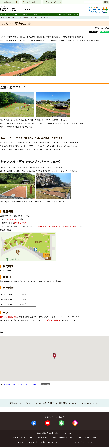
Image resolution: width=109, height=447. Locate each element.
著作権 (50, 442)
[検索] (93, 2)
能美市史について (73, 14)
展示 (35, 14)
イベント (48, 14)
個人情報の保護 (31, 442)
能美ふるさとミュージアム (14, 18)
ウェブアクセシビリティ (83, 442)
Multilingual (7, 2)
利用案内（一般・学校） (20, 14)
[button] (54, 356)
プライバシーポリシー (63, 442)
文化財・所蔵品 (60, 14)
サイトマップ (50, 2)
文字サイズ (31, 2)
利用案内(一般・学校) (30, 18)
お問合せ (20, 442)
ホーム (2, 18)
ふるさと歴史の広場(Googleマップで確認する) (22, 384)
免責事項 (42, 442)
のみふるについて (6, 14)
